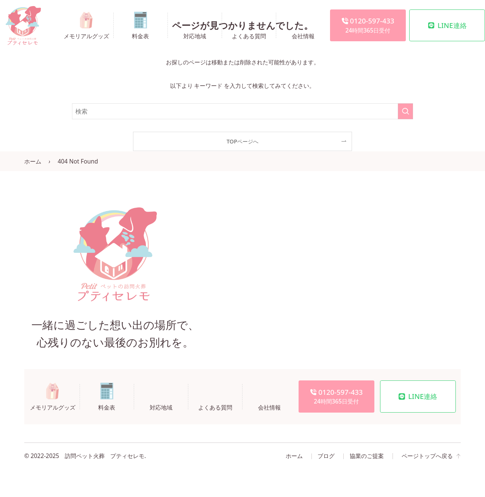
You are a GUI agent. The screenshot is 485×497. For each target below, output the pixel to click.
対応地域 (194, 35)
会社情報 (303, 35)
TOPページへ (242, 141)
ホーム (32, 161)
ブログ (326, 456)
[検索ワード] (242, 111)
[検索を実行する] (405, 111)
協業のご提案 (367, 456)
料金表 (140, 35)
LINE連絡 (447, 25)
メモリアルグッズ (86, 35)
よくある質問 (249, 35)
